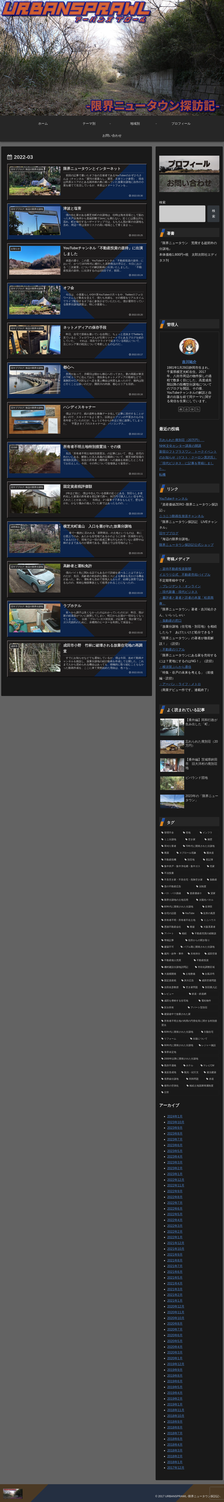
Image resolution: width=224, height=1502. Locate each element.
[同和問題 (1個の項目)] (194, 1079)
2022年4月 (175, 1220)
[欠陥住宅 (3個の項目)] (209, 1032)
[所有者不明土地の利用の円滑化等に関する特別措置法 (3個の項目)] (189, 1023)
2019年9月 (175, 1370)
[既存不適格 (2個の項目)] (170, 1066)
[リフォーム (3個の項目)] (174, 1039)
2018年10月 (175, 1416)
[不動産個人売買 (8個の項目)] (175, 960)
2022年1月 (175, 1237)
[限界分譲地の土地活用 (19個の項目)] (177, 900)
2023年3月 (175, 1162)
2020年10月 (175, 1318)
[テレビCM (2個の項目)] (209, 1066)
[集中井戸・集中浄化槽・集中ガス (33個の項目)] (182, 866)
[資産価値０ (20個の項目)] (195, 893)
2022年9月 (175, 1191)
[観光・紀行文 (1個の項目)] (190, 1072)
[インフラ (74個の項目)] (208, 833)
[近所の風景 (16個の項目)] (209, 913)
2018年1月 (175, 1462)
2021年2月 (175, 1295)
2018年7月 (175, 1433)
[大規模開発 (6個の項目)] (170, 974)
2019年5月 (175, 1387)
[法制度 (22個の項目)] (206, 887)
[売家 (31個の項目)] (212, 866)
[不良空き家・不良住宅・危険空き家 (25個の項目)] (182, 880)
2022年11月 (175, 1185)
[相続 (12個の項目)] (183, 934)
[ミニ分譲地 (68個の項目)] (171, 840)
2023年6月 (175, 1145)
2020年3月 (175, 1352)
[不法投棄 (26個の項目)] (189, 873)
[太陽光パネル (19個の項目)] (206, 900)
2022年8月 (175, 1197)
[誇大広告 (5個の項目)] (188, 981)
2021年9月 (175, 1254)
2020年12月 (175, 1306)
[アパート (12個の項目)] (168, 934)
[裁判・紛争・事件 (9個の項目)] (172, 954)
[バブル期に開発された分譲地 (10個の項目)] (199, 947)
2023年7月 (175, 1139)
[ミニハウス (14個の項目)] (209, 920)
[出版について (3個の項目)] (203, 1039)
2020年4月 (175, 1347)
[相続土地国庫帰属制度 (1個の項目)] (202, 1086)
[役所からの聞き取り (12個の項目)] (201, 940)
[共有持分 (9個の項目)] (194, 954)
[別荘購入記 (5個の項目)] (209, 987)
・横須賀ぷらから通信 (175, 667)
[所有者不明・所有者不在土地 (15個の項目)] (179, 920)
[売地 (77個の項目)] (189, 833)
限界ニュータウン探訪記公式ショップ (186, 545)
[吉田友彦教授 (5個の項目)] (170, 987)
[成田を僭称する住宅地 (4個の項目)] (178, 1001)
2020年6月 (175, 1335)
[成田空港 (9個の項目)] (211, 954)
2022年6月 (175, 1208)
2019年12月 (175, 1364)
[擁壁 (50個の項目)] (211, 840)
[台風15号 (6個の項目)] (209, 974)
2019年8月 (175, 1375)
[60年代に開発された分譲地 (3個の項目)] (179, 1032)
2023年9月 (175, 1128)
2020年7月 (175, 1329)
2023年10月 (175, 1122)
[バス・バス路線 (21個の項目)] (172, 893)
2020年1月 (175, 1358)
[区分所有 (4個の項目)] (172, 1008)
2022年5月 (175, 1214)
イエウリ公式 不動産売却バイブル (184, 574)
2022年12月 (175, 1180)
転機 (162, 474)
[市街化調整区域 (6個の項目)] (206, 967)
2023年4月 (175, 1156)
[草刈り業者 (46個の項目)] (170, 846)
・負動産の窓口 (170, 620)
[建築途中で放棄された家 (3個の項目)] (189, 1014)
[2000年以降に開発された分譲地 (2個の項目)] (189, 1059)
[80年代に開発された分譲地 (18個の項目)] (180, 907)
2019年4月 (175, 1393)
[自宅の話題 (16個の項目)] (170, 913)
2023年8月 (175, 1133)
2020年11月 (175, 1312)
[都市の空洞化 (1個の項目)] (172, 1086)
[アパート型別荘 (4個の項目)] (202, 1008)
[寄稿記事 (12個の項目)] (171, 940)
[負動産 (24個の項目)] (212, 880)
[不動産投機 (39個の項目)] (171, 860)
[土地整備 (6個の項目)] (190, 974)
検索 (162, 202)
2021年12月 (175, 1243)
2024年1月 (175, 1116)
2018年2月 (175, 1456)
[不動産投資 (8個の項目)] (205, 960)
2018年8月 (175, 1427)
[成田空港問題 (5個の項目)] (208, 981)
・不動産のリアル (172, 649)
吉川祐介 (189, 362)
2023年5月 (175, 1151)
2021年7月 (175, 1266)
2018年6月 (175, 1439)
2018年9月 (175, 1421)
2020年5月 (175, 1341)
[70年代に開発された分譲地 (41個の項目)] (200, 846)
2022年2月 (175, 1231)
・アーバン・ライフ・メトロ (180, 684)
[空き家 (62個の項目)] (193, 840)
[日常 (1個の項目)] (189, 1092)
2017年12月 (175, 1467)
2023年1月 (175, 1174)
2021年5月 (175, 1277)
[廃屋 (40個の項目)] (167, 853)
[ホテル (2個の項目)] (190, 1066)
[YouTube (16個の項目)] (189, 913)
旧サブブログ (168, 533)
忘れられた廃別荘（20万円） (181, 440)
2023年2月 (175, 1168)
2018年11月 (175, 1410)
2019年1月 (175, 1404)
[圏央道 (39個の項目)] (210, 853)
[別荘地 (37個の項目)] (191, 860)
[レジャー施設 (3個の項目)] (208, 1045)
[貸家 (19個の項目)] (212, 893)
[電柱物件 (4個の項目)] (208, 1001)
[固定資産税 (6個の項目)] (169, 981)
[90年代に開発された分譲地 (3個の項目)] (178, 1045)
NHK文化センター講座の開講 (180, 446)
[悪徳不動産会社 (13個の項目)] (172, 927)
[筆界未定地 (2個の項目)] (189, 1052)
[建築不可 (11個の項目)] (169, 947)
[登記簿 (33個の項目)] (210, 860)
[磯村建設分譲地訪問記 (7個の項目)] (176, 967)
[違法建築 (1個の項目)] (210, 1072)
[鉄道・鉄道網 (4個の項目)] (203, 994)
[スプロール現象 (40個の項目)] (188, 853)
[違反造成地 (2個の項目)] (169, 1072)
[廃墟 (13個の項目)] (191, 927)
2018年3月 (175, 1450)
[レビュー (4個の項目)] (173, 994)
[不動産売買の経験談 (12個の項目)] (204, 934)
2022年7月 (175, 1203)
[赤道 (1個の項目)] (211, 1079)
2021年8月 (175, 1260)
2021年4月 (175, 1283)
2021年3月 (175, 1289)
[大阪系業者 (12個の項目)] (209, 927)
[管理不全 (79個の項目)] (170, 833)
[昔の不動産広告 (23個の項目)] (177, 887)
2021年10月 (175, 1249)
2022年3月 (175, 1226)
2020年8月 (175, 1323)
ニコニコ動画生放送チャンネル (181, 516)
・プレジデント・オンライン (180, 586)
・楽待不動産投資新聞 (175, 569)
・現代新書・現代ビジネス (178, 592)
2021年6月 (175, 1272)
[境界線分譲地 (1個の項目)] (172, 1079)
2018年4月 (175, 1444)
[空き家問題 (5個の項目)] (190, 987)
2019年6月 (175, 1381)
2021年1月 (175, 1300)
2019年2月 (175, 1398)
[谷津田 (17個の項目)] (210, 907)
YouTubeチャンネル (173, 498)
